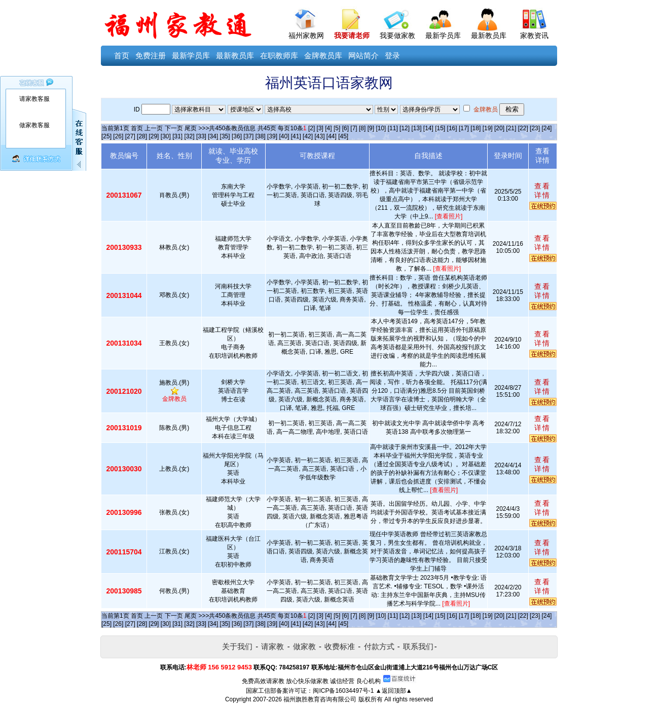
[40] (284, 136)
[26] (118, 136)
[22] (523, 128)
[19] (488, 128)
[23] (535, 128)
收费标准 (339, 646)
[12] (404, 128)
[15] (440, 128)
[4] (328, 128)
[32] (190, 136)
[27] (130, 136)
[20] (499, 128)
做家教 (304, 646)
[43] (319, 136)
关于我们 (237, 646)
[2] (311, 128)
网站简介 (363, 55)
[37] (248, 136)
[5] (337, 128)
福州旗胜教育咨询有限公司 (319, 699)
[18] (475, 128)
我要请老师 (352, 35)
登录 (392, 55)
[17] (464, 128)
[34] (213, 136)
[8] (362, 128)
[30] (166, 136)
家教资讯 (534, 35)
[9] (371, 128)
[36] (237, 136)
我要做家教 (397, 35)
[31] (177, 136)
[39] (272, 136)
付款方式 (379, 646)
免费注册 (150, 55)
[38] (260, 136)
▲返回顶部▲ (394, 690)
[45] (343, 136)
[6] (345, 128)
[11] (393, 128)
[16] (452, 128)
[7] (353, 128)
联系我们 (418, 646)
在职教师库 (279, 55)
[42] (308, 136)
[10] (381, 128)
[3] (320, 128)
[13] (416, 128)
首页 (121, 55)
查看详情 (542, 190)
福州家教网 (306, 35)
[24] (546, 128)
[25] (106, 136)
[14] (428, 128)
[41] (296, 136)
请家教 (272, 646)
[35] (225, 136)
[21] (511, 128)
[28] (142, 136)
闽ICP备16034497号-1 (343, 690)
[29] (154, 136)
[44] (331, 136)
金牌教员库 (323, 55)
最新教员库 (488, 35)
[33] (201, 136)
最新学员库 (443, 35)
